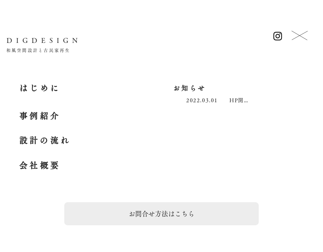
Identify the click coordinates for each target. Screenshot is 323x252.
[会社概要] (39, 165)
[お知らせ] (189, 88)
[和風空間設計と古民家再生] (38, 50)
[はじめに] (39, 88)
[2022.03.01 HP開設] (217, 100)
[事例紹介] (39, 116)
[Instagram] (277, 36)
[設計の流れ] (44, 140)
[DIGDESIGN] (44, 40)
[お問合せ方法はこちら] (161, 213)
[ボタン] (299, 36)
